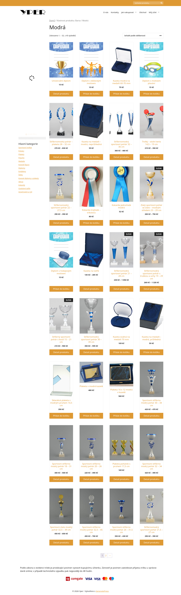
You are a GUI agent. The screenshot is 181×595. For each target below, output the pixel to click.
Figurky (21, 158)
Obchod (142, 12)
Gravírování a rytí (25, 192)
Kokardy (21, 185)
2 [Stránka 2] (106, 555)
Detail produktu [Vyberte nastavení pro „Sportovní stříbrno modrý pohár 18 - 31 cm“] (61, 479)
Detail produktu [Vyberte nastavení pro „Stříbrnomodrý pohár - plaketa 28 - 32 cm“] (61, 157)
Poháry (21, 151)
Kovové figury (23, 164)
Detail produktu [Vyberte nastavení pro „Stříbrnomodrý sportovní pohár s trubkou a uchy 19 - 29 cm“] (151, 288)
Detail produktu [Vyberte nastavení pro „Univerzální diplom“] (61, 93)
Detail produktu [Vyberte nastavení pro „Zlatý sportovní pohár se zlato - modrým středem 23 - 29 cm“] (151, 222)
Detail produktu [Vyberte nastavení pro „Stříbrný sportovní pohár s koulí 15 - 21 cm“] (61, 352)
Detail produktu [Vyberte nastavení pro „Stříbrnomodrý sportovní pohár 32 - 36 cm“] (121, 157)
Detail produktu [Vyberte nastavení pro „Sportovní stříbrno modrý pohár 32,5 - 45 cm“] (91, 542)
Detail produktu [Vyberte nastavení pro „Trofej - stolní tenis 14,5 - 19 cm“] (151, 157)
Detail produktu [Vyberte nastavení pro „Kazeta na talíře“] (91, 288)
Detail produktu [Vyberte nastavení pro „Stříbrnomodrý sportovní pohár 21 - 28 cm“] (121, 288)
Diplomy (21, 168)
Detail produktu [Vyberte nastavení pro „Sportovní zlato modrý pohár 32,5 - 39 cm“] (61, 542)
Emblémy (22, 171)
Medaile (21, 161)
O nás (105, 12)
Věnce (20, 182)
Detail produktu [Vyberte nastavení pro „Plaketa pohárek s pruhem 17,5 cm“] (121, 479)
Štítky (20, 175)
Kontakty (115, 12)
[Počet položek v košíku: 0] (128, 3)
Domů (52, 20)
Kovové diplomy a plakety (28, 178)
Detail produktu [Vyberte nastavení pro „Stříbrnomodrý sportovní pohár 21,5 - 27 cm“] (151, 542)
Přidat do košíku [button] (91, 93)
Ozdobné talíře (24, 188)
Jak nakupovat (129, 12)
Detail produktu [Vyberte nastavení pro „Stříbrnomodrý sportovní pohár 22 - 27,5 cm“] (61, 222)
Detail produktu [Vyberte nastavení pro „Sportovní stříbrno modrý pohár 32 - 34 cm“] (151, 479)
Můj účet (155, 12)
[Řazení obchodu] (143, 35)
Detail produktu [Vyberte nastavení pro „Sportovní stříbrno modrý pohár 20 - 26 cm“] (91, 479)
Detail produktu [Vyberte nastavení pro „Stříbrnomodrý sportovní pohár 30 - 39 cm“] (91, 352)
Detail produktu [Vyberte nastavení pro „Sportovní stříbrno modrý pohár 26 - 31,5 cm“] (121, 542)
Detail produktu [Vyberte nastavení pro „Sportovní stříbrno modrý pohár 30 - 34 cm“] (151, 415)
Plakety (21, 154)
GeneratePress (102, 591)
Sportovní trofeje (25, 147)
